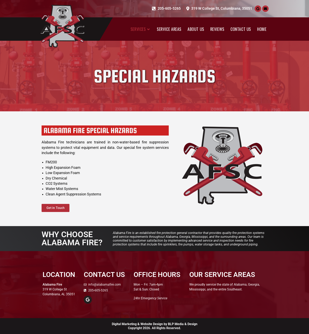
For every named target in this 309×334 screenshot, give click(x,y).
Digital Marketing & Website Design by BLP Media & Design (154, 324)
